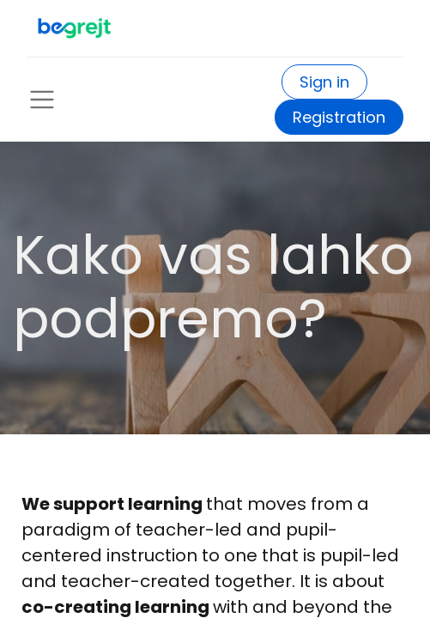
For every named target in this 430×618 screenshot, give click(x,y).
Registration (339, 117)
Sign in (324, 82)
